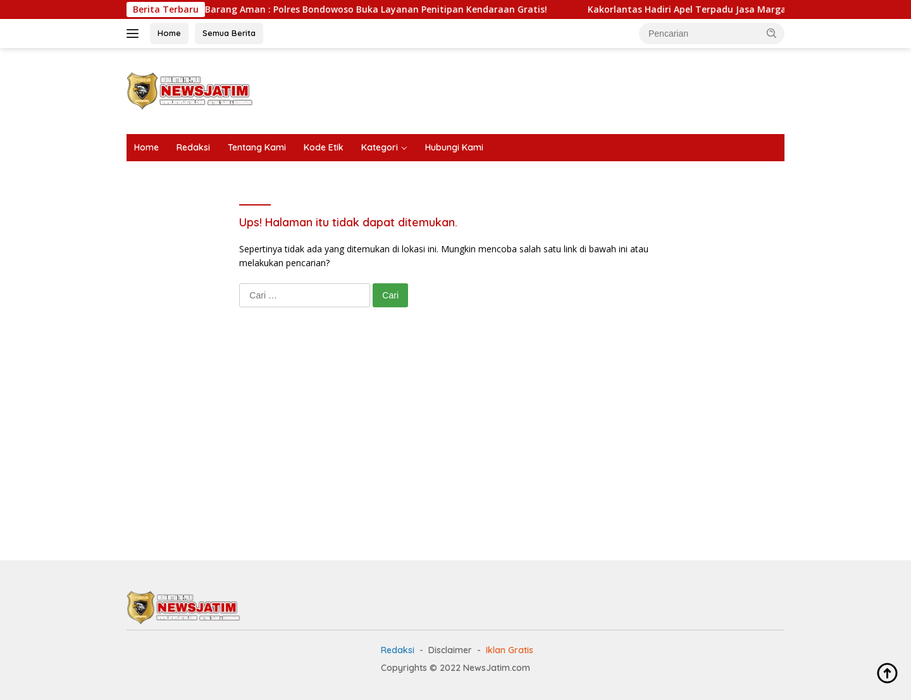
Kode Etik (324, 147)
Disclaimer (450, 650)
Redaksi (193, 147)
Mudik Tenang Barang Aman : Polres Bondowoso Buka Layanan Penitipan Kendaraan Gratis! (353, 9)
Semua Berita (229, 33)
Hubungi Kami (454, 147)
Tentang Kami (257, 147)
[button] (771, 33)
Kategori (379, 147)
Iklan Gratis (509, 650)
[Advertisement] (554, 89)
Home (169, 33)
